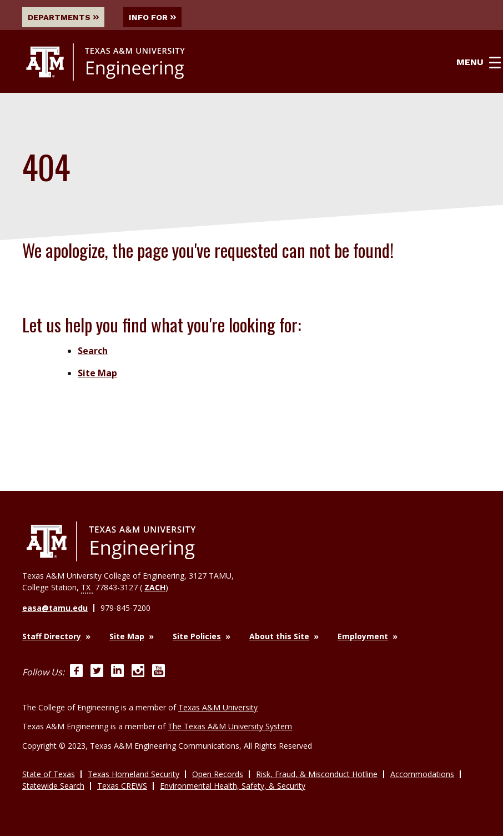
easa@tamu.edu (55, 608)
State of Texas (48, 774)
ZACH (154, 587)
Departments (63, 17)
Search (93, 351)
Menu (478, 62)
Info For (152, 17)
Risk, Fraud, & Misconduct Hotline (317, 774)
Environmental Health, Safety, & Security (232, 785)
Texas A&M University (218, 707)
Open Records (217, 774)
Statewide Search (53, 785)
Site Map (97, 373)
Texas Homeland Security (133, 774)
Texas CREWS (122, 785)
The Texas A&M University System (230, 726)
